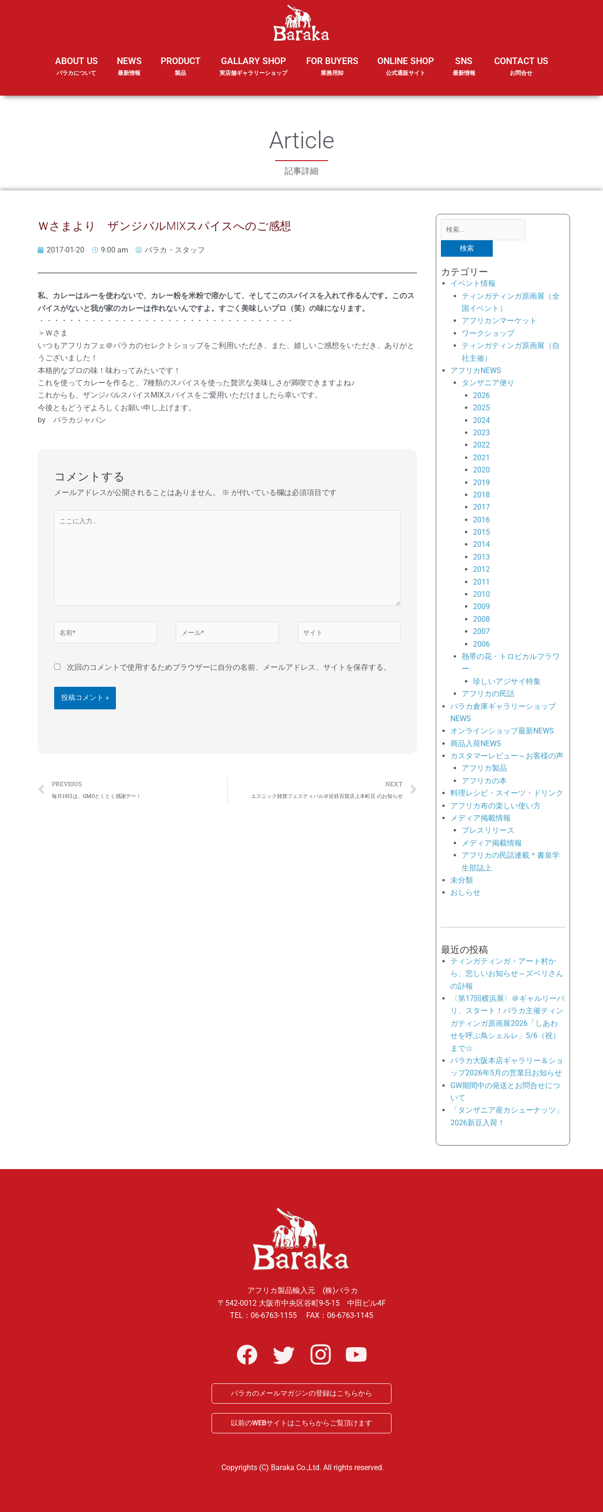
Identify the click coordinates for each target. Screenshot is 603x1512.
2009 (481, 608)
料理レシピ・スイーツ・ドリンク (506, 794)
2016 (481, 521)
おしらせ (465, 894)
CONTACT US (521, 67)
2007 (481, 633)
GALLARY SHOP (253, 72)
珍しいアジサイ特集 (507, 683)
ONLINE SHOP (405, 67)
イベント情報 (473, 285)
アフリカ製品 (484, 770)
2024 (481, 422)
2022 (481, 447)
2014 (481, 546)
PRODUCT (181, 72)
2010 (481, 596)
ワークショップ (488, 335)
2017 (481, 508)
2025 (481, 409)
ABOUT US (76, 72)
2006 (481, 646)
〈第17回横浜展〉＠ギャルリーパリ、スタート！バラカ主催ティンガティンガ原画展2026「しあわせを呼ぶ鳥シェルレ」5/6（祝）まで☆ (507, 1025)
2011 (481, 583)
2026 (481, 397)
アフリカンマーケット (499, 322)
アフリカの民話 (488, 695)
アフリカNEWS (475, 372)
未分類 (461, 882)
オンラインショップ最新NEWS (502, 733)
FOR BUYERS (332, 67)
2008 (481, 621)
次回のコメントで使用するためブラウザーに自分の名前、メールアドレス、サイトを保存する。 (229, 678)
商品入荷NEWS (475, 745)
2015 (481, 533)
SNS (464, 72)
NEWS (129, 72)
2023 (481, 434)
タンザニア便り (488, 385)
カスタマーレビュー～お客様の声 (506, 757)
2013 (481, 558)
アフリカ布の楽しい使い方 (495, 807)
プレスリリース (488, 832)
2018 (481, 496)
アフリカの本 (484, 782)
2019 (481, 484)
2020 (481, 471)
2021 (481, 459)
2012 (481, 571)
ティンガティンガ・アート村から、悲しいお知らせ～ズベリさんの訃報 (506, 975)
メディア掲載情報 (480, 819)
